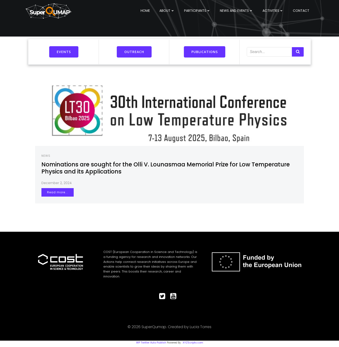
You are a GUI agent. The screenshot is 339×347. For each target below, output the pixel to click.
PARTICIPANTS (198, 10)
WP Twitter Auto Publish (151, 345)
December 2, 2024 (57, 183)
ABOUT (167, 10)
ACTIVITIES (273, 10)
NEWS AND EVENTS (237, 10)
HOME (145, 10)
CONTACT (301, 10)
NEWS (46, 156)
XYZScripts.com (193, 345)
